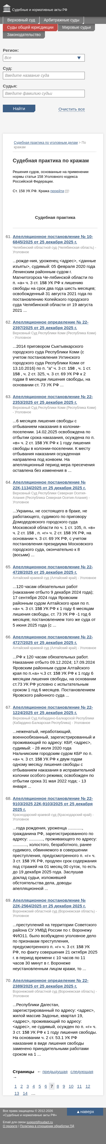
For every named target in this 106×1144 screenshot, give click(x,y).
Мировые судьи (76, 27)
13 (16, 1093)
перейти (57, 191)
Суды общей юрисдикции (30, 27)
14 (25, 1093)
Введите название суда (27, 75)
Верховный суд (21, 20)
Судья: (10, 86)
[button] (79, 57)
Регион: (11, 50)
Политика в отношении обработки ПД (47, 1126)
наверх (85, 1111)
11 (79, 1086)
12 (87, 1086)
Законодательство (24, 34)
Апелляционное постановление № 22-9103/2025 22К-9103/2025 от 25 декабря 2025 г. (53, 804)
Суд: (7, 68)
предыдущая (55, 1071)
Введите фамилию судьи (28, 93)
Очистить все (72, 109)
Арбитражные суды (61, 20)
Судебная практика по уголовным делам (46, 143)
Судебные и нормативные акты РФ (39, 10)
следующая (81, 1071)
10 (71, 1086)
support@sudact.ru (40, 1122)
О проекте (10, 1126)
